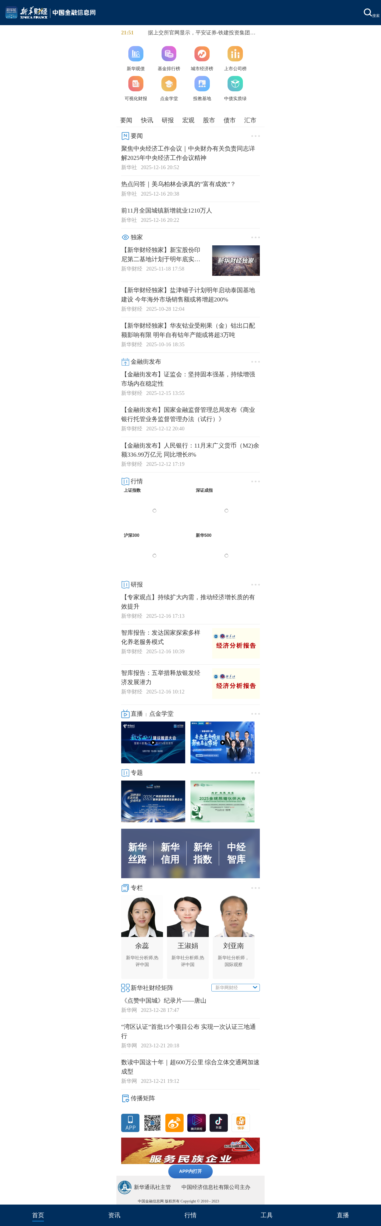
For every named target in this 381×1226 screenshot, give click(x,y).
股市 (209, 120)
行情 (190, 1215)
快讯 (147, 120)
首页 (38, 1215)
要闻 (126, 120)
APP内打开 (190, 1171)
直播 (343, 1215)
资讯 (114, 1215)
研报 (168, 120)
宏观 (188, 120)
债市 (230, 120)
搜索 (372, 13)
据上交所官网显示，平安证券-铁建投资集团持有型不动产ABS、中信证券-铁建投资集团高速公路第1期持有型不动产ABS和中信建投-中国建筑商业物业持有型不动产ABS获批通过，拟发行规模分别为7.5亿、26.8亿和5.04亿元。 (203, 33)
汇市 (250, 120)
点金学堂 (161, 713)
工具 (267, 1215)
